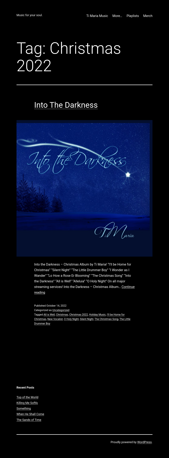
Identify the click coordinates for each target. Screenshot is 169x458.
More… (117, 16)
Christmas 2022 (78, 314)
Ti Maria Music (97, 16)
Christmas (62, 314)
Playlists (133, 16)
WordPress (144, 442)
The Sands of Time (29, 420)
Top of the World (27, 397)
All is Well (49, 314)
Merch (147, 16)
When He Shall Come (30, 414)
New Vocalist (55, 319)
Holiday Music (97, 314)
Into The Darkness (66, 105)
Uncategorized (60, 310)
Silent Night (86, 319)
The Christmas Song (106, 319)
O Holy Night (71, 319)
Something (24, 408)
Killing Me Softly (27, 403)
